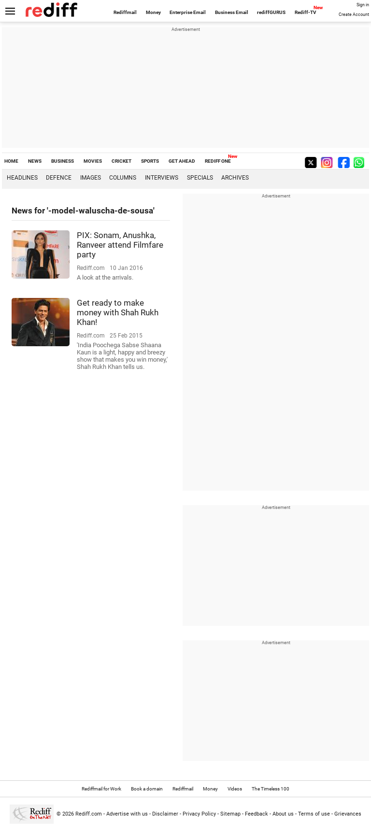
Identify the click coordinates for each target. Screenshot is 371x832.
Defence (58, 177)
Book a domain (147, 789)
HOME (11, 161)
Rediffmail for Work (101, 789)
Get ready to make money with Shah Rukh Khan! (117, 312)
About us (283, 814)
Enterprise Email (188, 12)
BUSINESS (62, 161)
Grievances (347, 814)
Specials (200, 177)
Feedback (256, 814)
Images (90, 177)
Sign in (363, 4)
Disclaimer (165, 814)
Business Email (231, 12)
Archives (235, 177)
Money (153, 12)
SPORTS (150, 161)
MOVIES (93, 161)
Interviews (161, 177)
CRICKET (121, 161)
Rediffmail (125, 12)
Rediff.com (88, 814)
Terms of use (314, 814)
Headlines (22, 177)
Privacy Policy (199, 814)
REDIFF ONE (218, 161)
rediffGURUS (271, 12)
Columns (122, 177)
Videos (235, 789)
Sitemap (230, 814)
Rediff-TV (305, 12)
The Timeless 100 (270, 789)
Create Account (354, 14)
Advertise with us (127, 814)
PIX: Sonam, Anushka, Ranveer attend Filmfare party (120, 244)
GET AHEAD (182, 161)
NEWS (35, 161)
